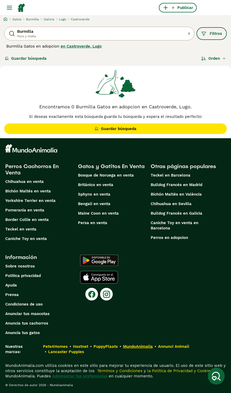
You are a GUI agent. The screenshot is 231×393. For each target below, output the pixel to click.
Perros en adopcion (169, 237)
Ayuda (11, 285)
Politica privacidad (23, 275)
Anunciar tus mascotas (27, 313)
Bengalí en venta (94, 203)
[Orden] (213, 58)
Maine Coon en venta (98, 213)
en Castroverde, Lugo (81, 46)
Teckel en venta (20, 229)
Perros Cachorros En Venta (32, 169)
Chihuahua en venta (24, 181)
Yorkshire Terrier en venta (30, 200)
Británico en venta (95, 184)
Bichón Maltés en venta (28, 191)
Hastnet (80, 346)
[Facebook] (91, 294)
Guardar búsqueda (26, 58)
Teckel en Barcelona (170, 175)
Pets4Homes (55, 346)
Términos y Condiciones (119, 370)
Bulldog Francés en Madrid (176, 184)
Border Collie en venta (27, 219)
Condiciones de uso (24, 304)
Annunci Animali (173, 346)
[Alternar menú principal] (9, 7)
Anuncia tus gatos (22, 332)
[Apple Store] (99, 277)
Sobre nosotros (20, 266)
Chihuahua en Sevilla (171, 203)
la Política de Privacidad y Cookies (179, 370)
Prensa (12, 294)
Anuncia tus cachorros (26, 323)
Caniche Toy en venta (26, 238)
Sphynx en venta (94, 194)
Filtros (211, 33)
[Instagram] (106, 294)
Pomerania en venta (24, 210)
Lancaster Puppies (66, 351)
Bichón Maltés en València (176, 194)
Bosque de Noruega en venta (106, 175)
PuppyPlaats (106, 346)
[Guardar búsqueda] (216, 376)
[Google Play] (99, 260)
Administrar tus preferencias (79, 376)
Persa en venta (92, 222)
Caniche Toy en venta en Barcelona (174, 225)
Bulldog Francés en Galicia (176, 213)
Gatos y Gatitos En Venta (111, 166)
